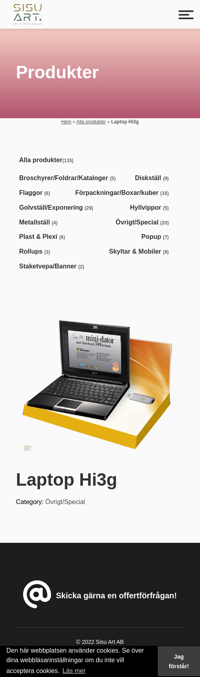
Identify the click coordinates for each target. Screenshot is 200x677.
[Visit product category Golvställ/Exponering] (57, 208)
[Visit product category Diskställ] (153, 178)
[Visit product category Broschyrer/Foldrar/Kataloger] (69, 178)
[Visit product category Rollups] (36, 251)
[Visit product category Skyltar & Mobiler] (140, 251)
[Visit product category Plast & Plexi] (43, 237)
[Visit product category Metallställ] (39, 222)
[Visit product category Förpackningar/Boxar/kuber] (123, 193)
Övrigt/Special (65, 501)
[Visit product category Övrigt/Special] (144, 222)
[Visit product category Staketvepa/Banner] (53, 266)
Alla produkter (91, 122)
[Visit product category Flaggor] (36, 193)
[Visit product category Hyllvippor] (151, 208)
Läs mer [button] (74, 670)
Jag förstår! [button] (179, 661)
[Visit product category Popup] (157, 237)
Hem (66, 122)
